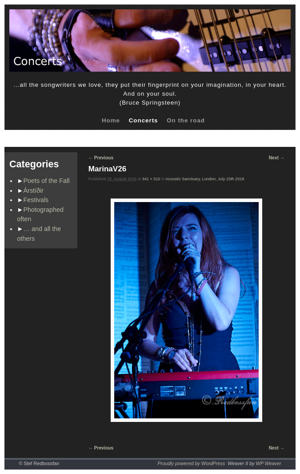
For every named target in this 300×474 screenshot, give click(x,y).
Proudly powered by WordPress (191, 463)
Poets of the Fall (47, 180)
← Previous (100, 157)
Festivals (36, 199)
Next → (276, 157)
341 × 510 (151, 179)
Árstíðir (34, 190)
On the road (186, 120)
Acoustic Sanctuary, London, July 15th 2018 (204, 179)
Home (111, 120)
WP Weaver (268, 463)
